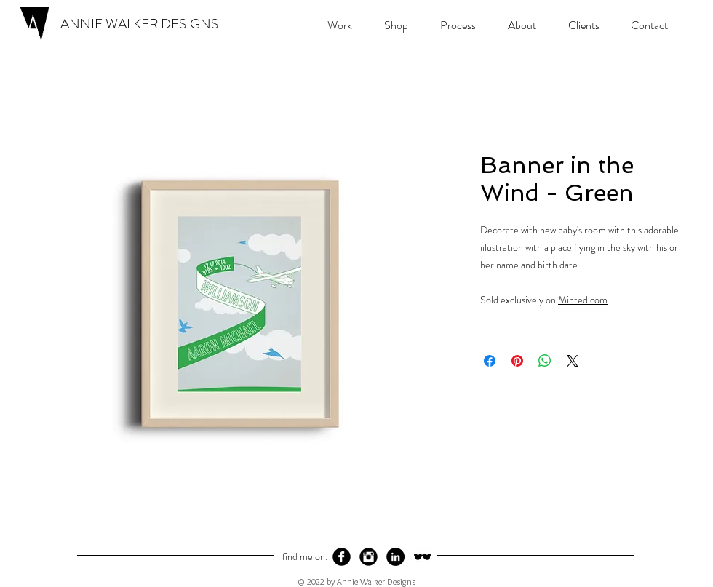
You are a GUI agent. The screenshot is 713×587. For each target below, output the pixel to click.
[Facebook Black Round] (341, 557)
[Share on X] (572, 361)
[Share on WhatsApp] (545, 361)
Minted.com (583, 299)
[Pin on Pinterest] (517, 361)
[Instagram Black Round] (368, 557)
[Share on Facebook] (489, 361)
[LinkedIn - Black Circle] (395, 557)
